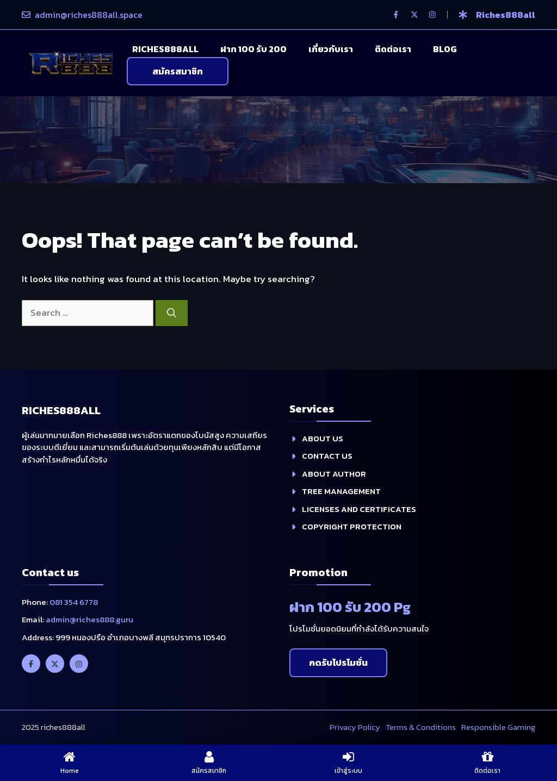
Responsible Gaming (498, 727)
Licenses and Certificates (359, 509)
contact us (327, 455)
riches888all (505, 14)
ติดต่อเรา (393, 48)
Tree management (341, 491)
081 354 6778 (73, 602)
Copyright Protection (351, 526)
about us (322, 438)
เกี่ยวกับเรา (330, 48)
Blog (445, 48)
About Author (334, 473)
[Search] (172, 313)
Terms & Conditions (421, 727)
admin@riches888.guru (89, 619)
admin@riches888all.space (89, 14)
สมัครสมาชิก (177, 71)
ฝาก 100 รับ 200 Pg (350, 606)
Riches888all (165, 48)
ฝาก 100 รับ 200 (253, 48)
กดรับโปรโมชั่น (338, 662)
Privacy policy (355, 727)
